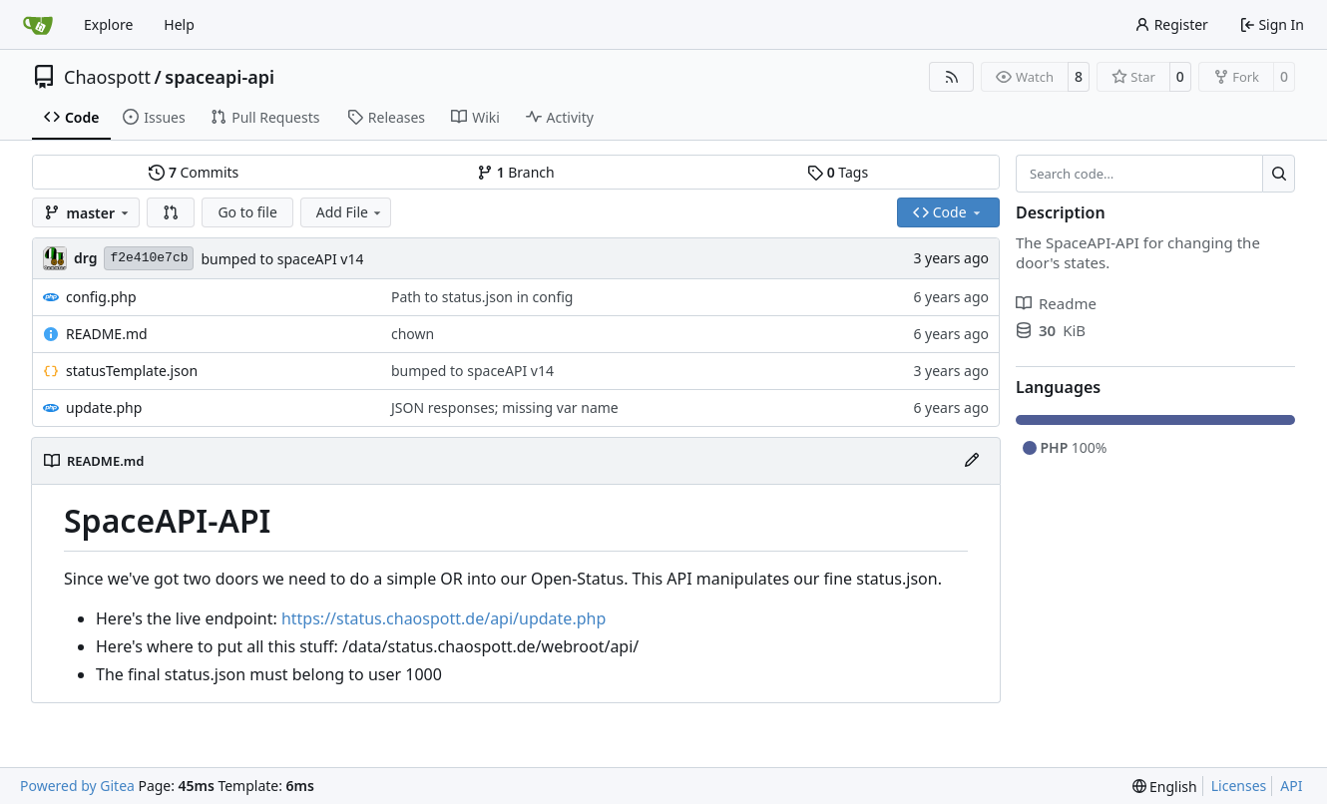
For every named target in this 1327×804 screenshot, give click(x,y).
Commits (193, 172)
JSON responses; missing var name (505, 407)
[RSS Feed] (952, 77)
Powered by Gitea (77, 785)
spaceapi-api (219, 77)
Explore (108, 24)
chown (412, 333)
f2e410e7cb (149, 257)
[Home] (38, 25)
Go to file (247, 211)
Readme (1056, 303)
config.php (101, 296)
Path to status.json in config (482, 296)
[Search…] (1278, 174)
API (1291, 785)
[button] (171, 212)
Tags (837, 172)
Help (179, 24)
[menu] (1164, 786)
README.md (107, 333)
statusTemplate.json (132, 370)
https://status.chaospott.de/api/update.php (443, 618)
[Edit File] (972, 461)
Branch (516, 172)
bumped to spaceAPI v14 (282, 258)
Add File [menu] (350, 211)
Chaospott (107, 77)
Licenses (1239, 785)
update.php (104, 407)
